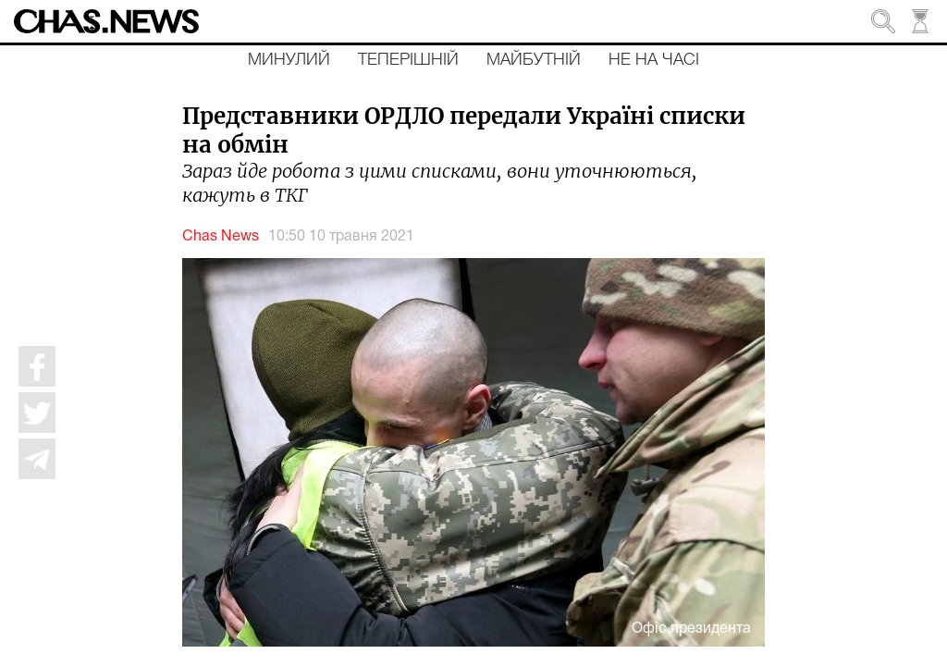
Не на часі (654, 60)
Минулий (289, 60)
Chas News (220, 236)
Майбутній (533, 60)
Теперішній (408, 60)
